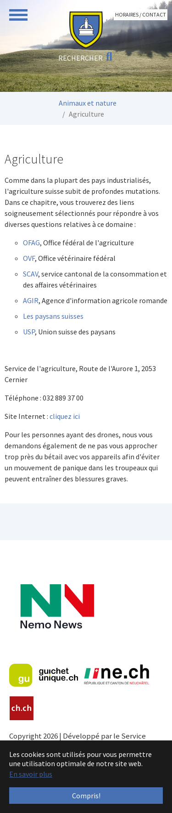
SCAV (30, 273)
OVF (29, 258)
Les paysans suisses (53, 316)
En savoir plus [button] (30, 774)
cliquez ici (65, 416)
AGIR (31, 300)
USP (29, 331)
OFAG (31, 242)
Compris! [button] (86, 795)
